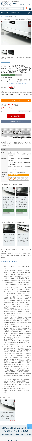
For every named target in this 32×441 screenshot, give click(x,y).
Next (29, 33)
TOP (1, 16)
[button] (1, 202)
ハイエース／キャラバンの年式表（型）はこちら (17, 83)
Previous (2, 33)
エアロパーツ (6, 16)
